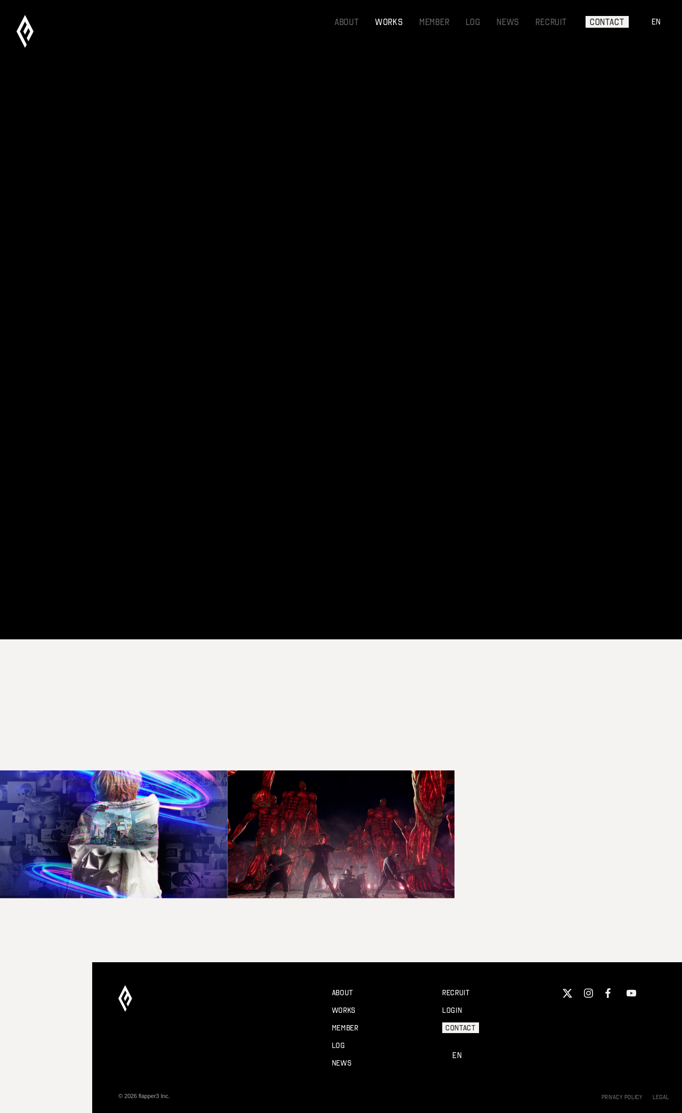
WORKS (389, 22)
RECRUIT (551, 22)
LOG (473, 22)
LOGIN (452, 1010)
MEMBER (434, 22)
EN (657, 21)
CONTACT (607, 22)
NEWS (508, 22)
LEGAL (661, 1097)
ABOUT (347, 22)
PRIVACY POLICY (622, 1097)
